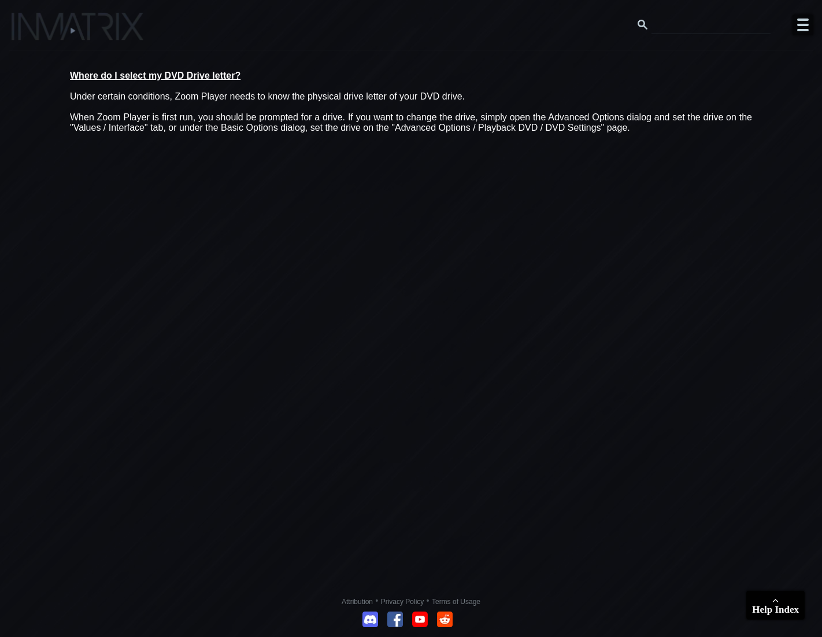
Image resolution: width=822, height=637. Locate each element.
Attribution (357, 602)
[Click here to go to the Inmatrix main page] (32, 31)
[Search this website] (711, 25)
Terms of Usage (456, 602)
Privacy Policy (402, 602)
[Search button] (642, 25)
